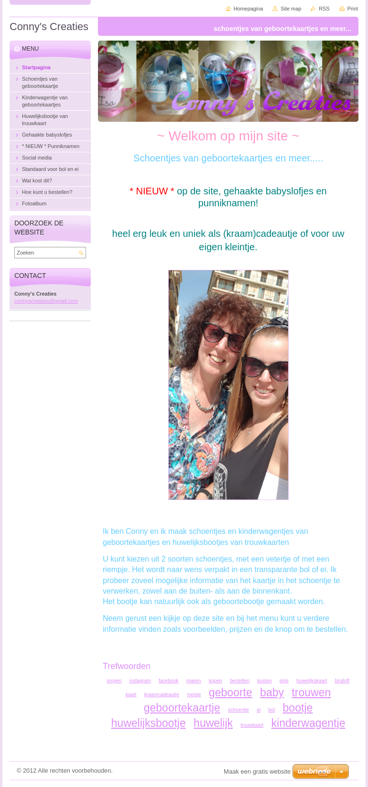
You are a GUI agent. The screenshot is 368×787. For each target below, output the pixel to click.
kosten (264, 680)
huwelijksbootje (148, 723)
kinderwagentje (308, 723)
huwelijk (213, 723)
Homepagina (248, 8)
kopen (215, 680)
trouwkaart (251, 725)
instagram (140, 680)
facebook (169, 680)
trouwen (311, 692)
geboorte (230, 692)
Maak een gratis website (257, 771)
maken (193, 680)
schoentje (238, 710)
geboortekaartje (182, 708)
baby (272, 692)
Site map (291, 8)
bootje (298, 708)
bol (272, 710)
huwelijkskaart (311, 680)
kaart (131, 694)
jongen (114, 680)
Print (352, 8)
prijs (284, 680)
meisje (194, 694)
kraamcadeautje (161, 694)
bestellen (239, 680)
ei (258, 710)
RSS (324, 8)
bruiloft (342, 680)
